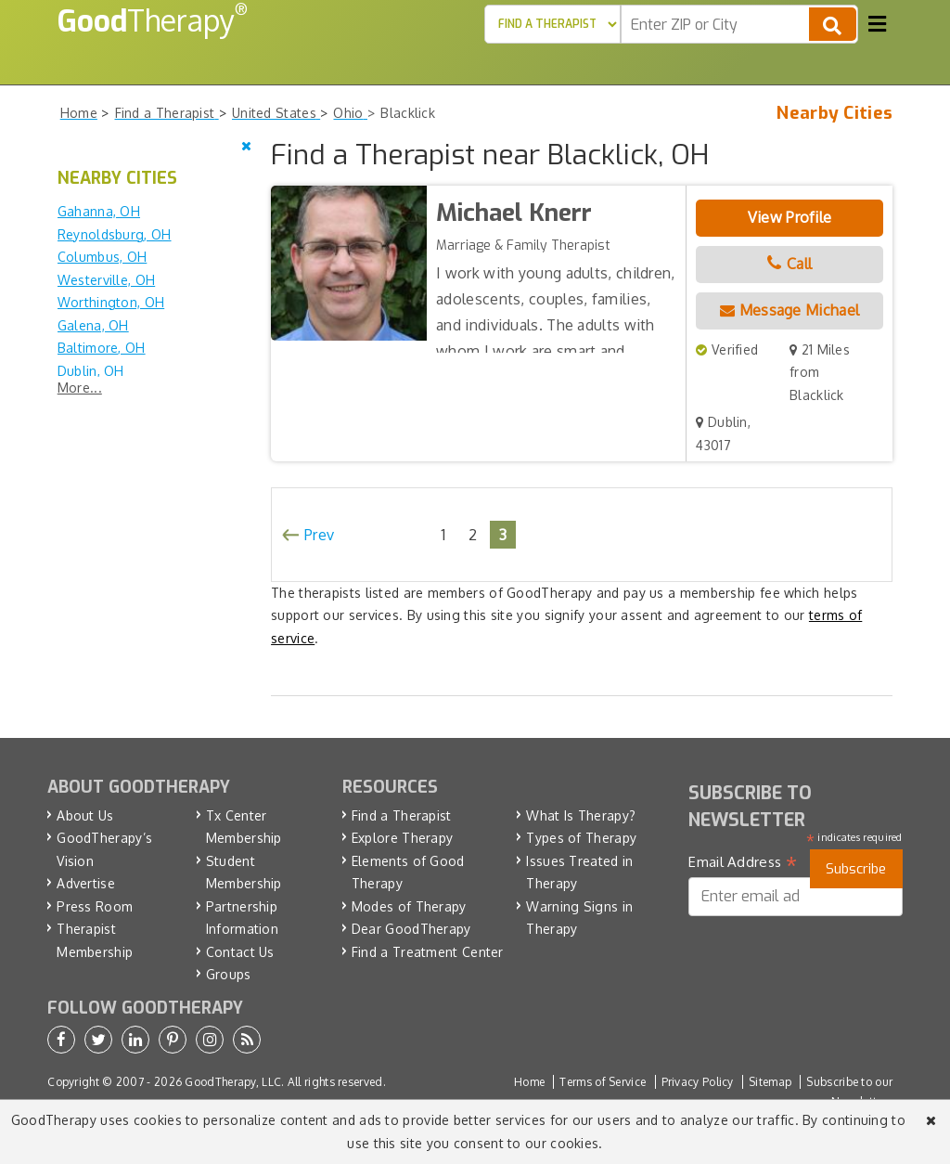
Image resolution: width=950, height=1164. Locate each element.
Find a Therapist (402, 815)
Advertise (86, 883)
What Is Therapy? (580, 815)
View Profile (790, 217)
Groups (228, 974)
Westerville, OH (107, 280)
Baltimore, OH (102, 348)
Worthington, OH (111, 302)
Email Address (742, 862)
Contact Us (240, 952)
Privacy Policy (697, 1082)
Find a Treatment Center (428, 952)
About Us (85, 815)
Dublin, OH (91, 371)
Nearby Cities (834, 113)
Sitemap (770, 1082)
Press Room (95, 906)
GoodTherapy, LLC (233, 1082)
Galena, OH (93, 325)
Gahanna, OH (99, 211)
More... (80, 387)
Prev (319, 534)
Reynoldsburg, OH (115, 234)
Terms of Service (602, 1082)
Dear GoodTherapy (411, 929)
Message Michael (789, 310)
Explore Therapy (403, 838)
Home (529, 1082)
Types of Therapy (581, 838)
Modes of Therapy (409, 906)
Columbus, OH (103, 257)
